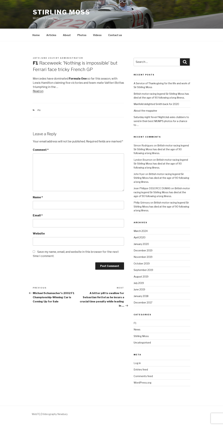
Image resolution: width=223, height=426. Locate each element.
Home (36, 35)
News (137, 329)
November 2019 (143, 256)
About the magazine (145, 110)
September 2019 (143, 269)
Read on (38, 91)
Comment (41, 149)
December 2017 (143, 302)
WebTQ (36, 414)
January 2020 (141, 244)
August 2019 (141, 276)
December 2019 (143, 250)
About (67, 35)
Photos (81, 35)
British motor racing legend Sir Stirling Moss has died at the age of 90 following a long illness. (161, 149)
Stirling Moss (61, 12)
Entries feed (141, 369)
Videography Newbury (55, 414)
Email (38, 215)
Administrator (71, 58)
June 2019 (139, 289)
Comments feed (143, 376)
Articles (51, 35)
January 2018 (141, 296)
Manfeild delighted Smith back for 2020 (156, 104)
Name (38, 197)
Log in (137, 363)
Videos (97, 35)
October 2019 (142, 263)
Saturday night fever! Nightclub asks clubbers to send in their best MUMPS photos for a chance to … (161, 121)
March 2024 (141, 230)
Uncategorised (142, 342)
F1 (39, 110)
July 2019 (139, 283)
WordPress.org (142, 382)
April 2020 (139, 237)
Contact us (115, 35)
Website (39, 233)
